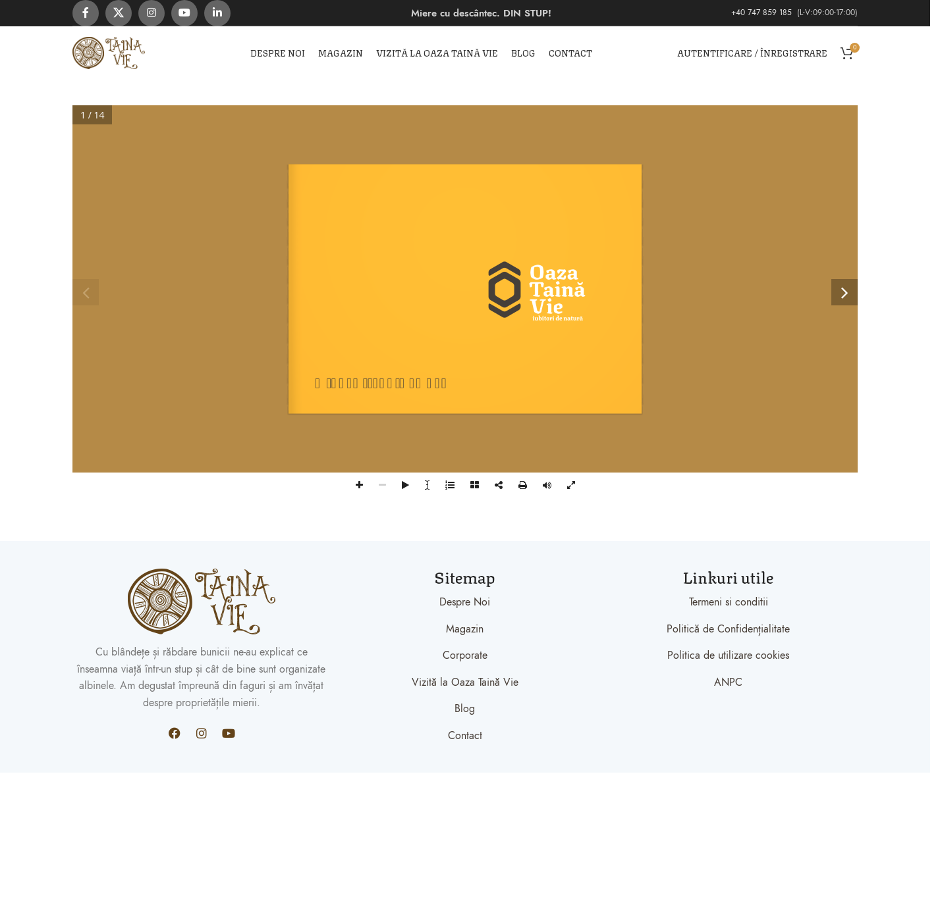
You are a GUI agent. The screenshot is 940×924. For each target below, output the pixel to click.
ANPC (728, 682)
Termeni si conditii (728, 602)
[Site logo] (108, 52)
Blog (465, 709)
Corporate (465, 655)
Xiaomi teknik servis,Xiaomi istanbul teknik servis (175, 780)
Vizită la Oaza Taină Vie (465, 682)
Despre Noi (464, 602)
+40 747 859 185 (762, 12)
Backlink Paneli (33, 780)
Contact (465, 736)
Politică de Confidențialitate (728, 629)
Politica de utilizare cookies (728, 655)
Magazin (465, 629)
